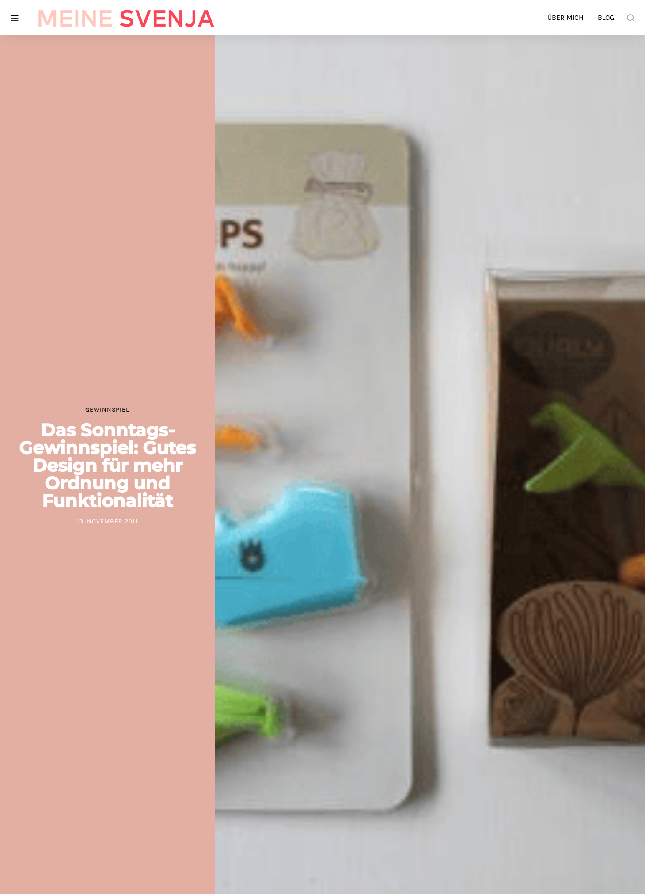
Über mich (565, 17)
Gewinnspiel (107, 409)
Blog (606, 17)
